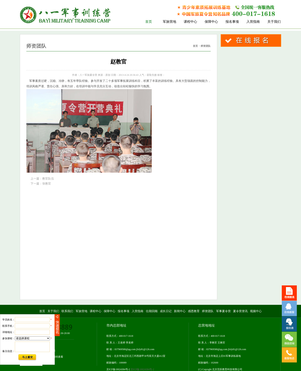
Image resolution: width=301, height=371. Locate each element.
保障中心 (109, 311)
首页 (195, 45)
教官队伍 (48, 178)
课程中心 (95, 311)
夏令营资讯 (240, 311)
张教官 (46, 183)
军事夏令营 (223, 311)
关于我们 (53, 311)
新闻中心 (180, 311)
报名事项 (123, 311)
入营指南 (137, 311)
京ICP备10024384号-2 (130, 369)
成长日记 (166, 311)
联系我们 (67, 311)
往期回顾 (152, 311)
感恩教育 (194, 311)
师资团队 (206, 45)
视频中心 (256, 311)
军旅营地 (81, 311)
